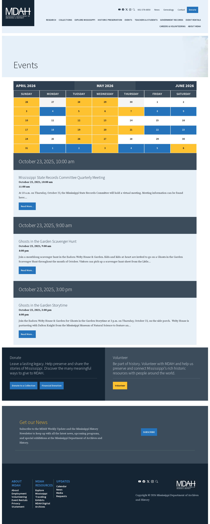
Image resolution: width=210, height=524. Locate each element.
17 (26, 129)
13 (105, 120)
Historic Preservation (110, 20)
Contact (181, 9)
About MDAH (194, 26)
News (156, 9)
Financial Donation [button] (52, 385)
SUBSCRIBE (149, 432)
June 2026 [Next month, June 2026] (184, 85)
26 (26, 101)
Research (51, 20)
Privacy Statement (18, 505)
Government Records (171, 20)
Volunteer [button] (120, 385)
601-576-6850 (144, 9)
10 (26, 120)
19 (79, 129)
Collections (65, 20)
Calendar (61, 486)
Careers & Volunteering (172, 26)
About (15, 490)
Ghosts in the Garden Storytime (43, 305)
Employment (19, 493)
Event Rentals (193, 20)
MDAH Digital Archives (42, 505)
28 (79, 101)
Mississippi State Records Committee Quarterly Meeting (62, 177)
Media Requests (61, 494)
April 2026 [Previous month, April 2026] (26, 85)
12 (79, 120)
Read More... (27, 206)
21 (131, 129)
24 (26, 138)
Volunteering (19, 496)
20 (105, 129)
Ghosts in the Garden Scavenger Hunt (47, 241)
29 (105, 101)
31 (26, 148)
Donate (192, 9)
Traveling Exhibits (40, 498)
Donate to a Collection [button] (23, 385)
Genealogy (168, 9)
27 (105, 138)
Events (128, 20)
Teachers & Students (146, 20)
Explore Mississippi (85, 20)
